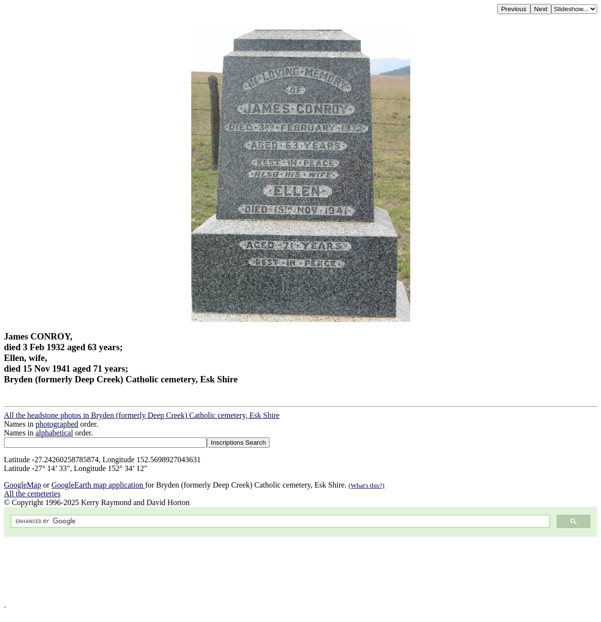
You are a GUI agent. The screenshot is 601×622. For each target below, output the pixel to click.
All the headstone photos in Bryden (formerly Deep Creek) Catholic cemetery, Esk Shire (141, 415)
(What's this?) (366, 485)
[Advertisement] (296, 571)
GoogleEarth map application (98, 485)
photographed (57, 424)
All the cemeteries (32, 494)
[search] (279, 521)
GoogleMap (22, 485)
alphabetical (54, 433)
